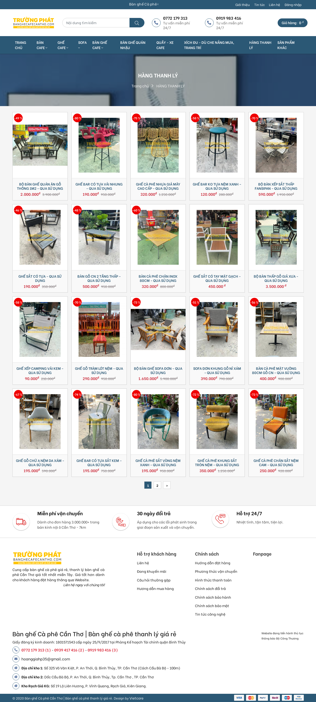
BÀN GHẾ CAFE (99, 45)
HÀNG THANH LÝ (260, 45)
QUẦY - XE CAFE (165, 45)
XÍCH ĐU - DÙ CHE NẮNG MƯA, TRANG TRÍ (209, 45)
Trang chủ (20, 45)
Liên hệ (274, 4)
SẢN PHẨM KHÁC (286, 45)
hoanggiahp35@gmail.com (45, 658)
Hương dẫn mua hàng (155, 588)
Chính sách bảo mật (212, 605)
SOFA (82, 45)
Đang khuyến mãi (151, 571)
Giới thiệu (242, 4)
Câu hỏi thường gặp (154, 579)
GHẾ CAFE (63, 45)
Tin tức (259, 4)
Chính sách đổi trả (210, 588)
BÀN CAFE (42, 45)
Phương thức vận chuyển (216, 571)
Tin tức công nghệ (210, 614)
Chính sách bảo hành (213, 597)
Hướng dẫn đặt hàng (212, 562)
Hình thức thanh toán (213, 579)
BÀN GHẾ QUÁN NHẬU (132, 45)
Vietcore (136, 698)
